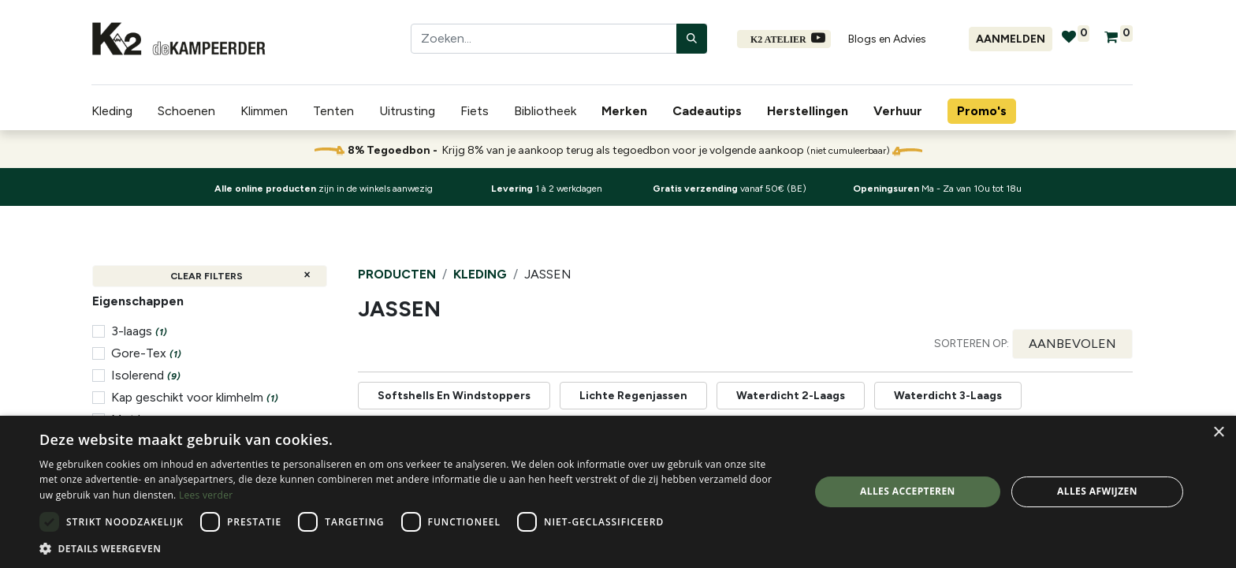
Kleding (480, 274)
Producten (397, 274)
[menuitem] (627, 111)
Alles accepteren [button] (907, 491)
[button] (1072, 344)
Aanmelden (1010, 39)
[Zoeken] (691, 39)
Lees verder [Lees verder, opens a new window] (206, 495)
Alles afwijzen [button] (1097, 491)
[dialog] (618, 492)
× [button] (1218, 433)
